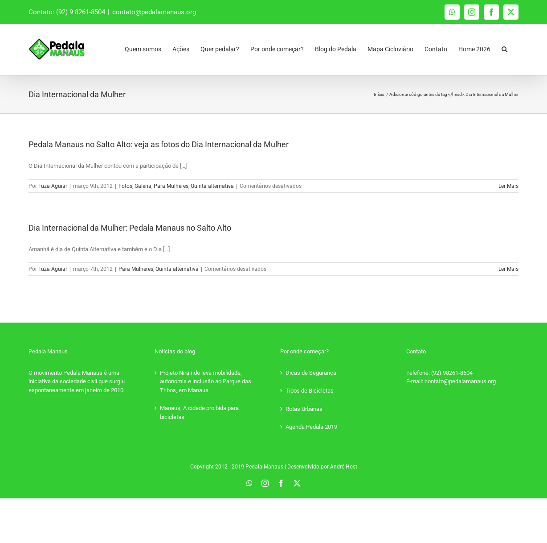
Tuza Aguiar (52, 186)
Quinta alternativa (212, 186)
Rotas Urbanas (304, 409)
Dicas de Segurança (311, 372)
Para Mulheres (171, 186)
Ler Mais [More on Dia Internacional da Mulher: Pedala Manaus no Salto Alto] (508, 269)
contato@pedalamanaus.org (154, 12)
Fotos (125, 186)
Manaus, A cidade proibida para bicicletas (199, 412)
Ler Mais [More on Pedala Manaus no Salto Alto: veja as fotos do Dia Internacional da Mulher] (508, 186)
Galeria (143, 186)
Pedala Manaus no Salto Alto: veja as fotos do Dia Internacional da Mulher (159, 144)
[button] (504, 47)
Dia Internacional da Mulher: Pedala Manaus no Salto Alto (130, 227)
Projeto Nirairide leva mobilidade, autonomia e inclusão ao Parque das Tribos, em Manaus (205, 381)
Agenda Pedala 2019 (311, 426)
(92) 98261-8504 (452, 372)
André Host (343, 467)
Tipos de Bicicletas (310, 390)
